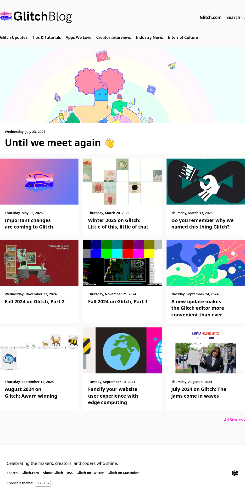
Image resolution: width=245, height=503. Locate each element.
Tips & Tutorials (46, 37)
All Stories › (234, 420)
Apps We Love (79, 37)
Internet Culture (183, 37)
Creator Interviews (113, 37)
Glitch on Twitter (90, 472)
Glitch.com (211, 17)
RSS (69, 472)
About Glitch (53, 472)
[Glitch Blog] (36, 17)
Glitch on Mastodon (123, 472)
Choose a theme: (20, 483)
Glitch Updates (14, 37)
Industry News (149, 37)
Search (235, 17)
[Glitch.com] (235, 473)
